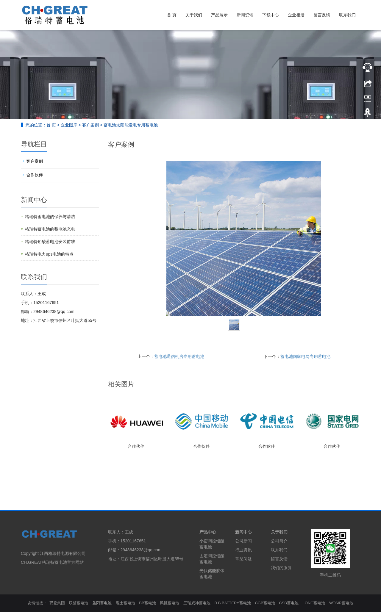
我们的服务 (281, 567)
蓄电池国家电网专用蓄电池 (305, 356)
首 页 (172, 14)
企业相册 (296, 14)
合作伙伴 (136, 446)
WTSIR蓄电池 (341, 603)
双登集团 (57, 603)
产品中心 (207, 532)
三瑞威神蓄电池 (196, 603)
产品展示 (219, 14)
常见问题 (243, 558)
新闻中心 (243, 532)
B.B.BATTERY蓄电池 (232, 603)
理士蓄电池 (125, 603)
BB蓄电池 (147, 603)
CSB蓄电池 (289, 603)
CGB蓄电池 (265, 603)
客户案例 (90, 125)
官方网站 (75, 562)
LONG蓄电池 (314, 603)
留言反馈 (321, 14)
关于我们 (193, 14)
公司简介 (279, 541)
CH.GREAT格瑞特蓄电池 (44, 562)
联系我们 (347, 14)
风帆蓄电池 (169, 603)
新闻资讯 (245, 14)
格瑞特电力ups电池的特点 (49, 254)
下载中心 (270, 14)
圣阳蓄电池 (102, 603)
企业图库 (69, 125)
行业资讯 (243, 549)
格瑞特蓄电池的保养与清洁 (50, 216)
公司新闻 (243, 541)
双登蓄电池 (78, 603)
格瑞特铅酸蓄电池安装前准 (50, 241)
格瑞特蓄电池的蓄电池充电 (50, 229)
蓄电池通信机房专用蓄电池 (179, 356)
